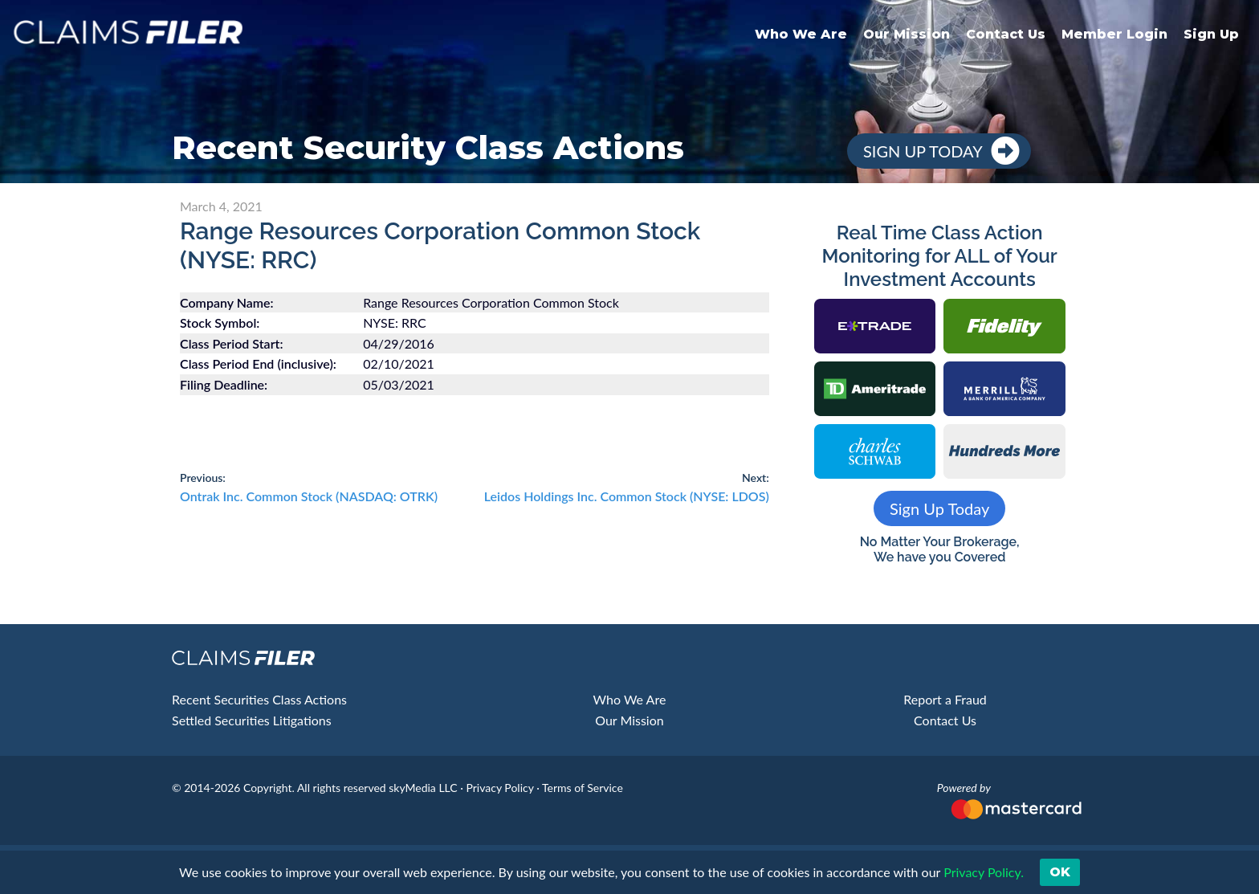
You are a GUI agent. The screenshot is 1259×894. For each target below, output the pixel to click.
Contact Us (1005, 34)
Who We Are (801, 34)
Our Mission (906, 34)
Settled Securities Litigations (252, 720)
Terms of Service (582, 787)
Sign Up (1211, 34)
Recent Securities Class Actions (259, 699)
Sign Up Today (923, 151)
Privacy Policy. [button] (982, 872)
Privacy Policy (499, 787)
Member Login (1114, 34)
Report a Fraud (945, 699)
